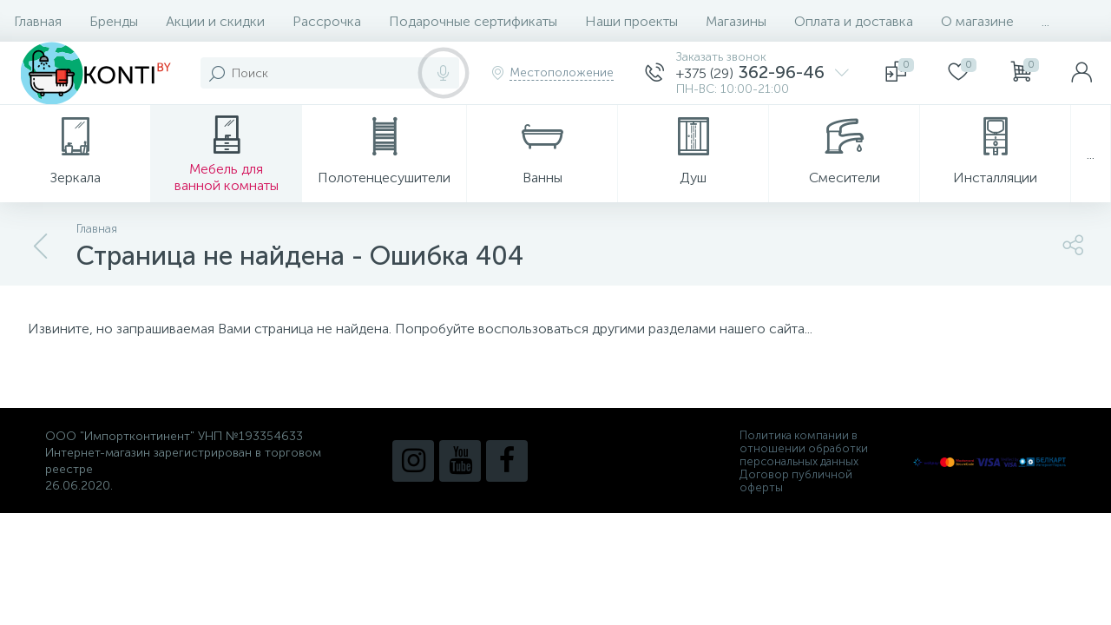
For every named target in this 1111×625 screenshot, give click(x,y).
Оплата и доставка (853, 21)
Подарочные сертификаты (473, 21)
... (1045, 21)
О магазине (977, 21)
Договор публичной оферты (796, 481)
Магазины (736, 21)
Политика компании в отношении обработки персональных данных (804, 448)
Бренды (113, 21)
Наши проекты (631, 21)
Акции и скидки (215, 21)
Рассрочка (327, 21)
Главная (38, 21)
